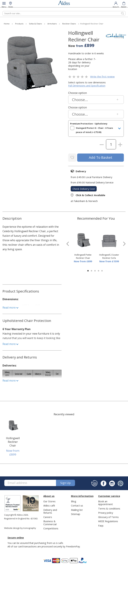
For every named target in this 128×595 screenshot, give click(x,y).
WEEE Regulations (108, 520)
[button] (88, 270)
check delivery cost (83, 188)
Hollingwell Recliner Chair (13, 441)
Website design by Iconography (20, 527)
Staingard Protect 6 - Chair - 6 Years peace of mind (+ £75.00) (94, 130)
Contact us (77, 505)
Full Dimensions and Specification (86, 85)
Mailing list (77, 509)
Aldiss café (49, 505)
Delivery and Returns (50, 511)
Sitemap (75, 513)
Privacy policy (105, 512)
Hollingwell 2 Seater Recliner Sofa (109, 256)
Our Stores (49, 500)
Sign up (65, 482)
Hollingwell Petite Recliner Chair (83, 256)
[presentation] (67, 243)
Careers (47, 516)
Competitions (50, 528)
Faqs (101, 525)
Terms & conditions (109, 508)
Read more (10, 307)
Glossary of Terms (108, 516)
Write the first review (102, 76)
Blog (73, 500)
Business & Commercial (49, 522)
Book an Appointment (105, 502)
